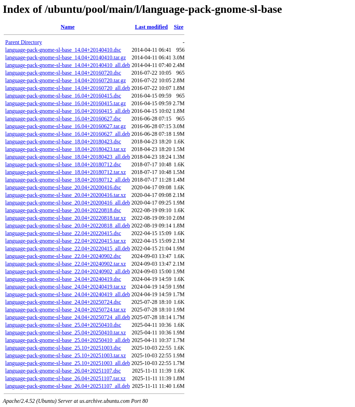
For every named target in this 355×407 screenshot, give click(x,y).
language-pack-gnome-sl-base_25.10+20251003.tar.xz (65, 355)
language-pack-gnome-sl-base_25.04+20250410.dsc (63, 325)
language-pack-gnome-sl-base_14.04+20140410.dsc (63, 50)
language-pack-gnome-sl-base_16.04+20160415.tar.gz (65, 103)
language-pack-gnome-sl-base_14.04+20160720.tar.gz (65, 80)
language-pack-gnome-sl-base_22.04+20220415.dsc (63, 233)
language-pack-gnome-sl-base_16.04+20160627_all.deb (67, 134)
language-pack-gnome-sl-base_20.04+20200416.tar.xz (65, 195)
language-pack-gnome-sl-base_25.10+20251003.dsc (63, 348)
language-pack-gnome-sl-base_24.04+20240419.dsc (63, 279)
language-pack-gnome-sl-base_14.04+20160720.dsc (63, 73)
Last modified (151, 27)
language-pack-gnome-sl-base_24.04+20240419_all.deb (67, 294)
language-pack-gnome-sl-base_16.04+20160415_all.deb (67, 111)
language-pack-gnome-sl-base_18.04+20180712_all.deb (67, 180)
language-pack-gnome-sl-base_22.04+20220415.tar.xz (65, 241)
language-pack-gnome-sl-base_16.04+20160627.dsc (63, 119)
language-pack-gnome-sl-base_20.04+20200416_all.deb (67, 203)
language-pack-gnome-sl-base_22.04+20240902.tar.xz (65, 264)
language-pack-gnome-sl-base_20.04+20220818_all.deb (67, 226)
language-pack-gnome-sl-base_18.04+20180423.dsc (63, 141)
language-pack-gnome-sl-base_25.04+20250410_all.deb (67, 340)
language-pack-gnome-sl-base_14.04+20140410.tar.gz (65, 57)
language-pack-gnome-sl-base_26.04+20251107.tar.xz (65, 378)
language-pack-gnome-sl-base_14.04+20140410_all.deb (67, 65)
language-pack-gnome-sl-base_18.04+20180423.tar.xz (65, 149)
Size (178, 27)
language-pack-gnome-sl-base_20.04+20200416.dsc (63, 187)
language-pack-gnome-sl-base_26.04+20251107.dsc (63, 371)
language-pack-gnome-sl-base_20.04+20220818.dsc (63, 210)
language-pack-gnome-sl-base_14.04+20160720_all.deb (67, 88)
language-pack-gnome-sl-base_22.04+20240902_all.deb (67, 271)
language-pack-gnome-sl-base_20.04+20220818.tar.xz (65, 218)
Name (68, 27)
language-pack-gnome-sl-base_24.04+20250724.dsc (63, 302)
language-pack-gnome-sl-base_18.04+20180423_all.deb (67, 157)
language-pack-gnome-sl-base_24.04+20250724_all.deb (67, 317)
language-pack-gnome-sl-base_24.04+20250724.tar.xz (65, 310)
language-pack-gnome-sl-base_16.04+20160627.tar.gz (65, 126)
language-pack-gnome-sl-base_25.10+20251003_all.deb (67, 363)
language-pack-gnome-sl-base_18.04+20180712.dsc (63, 164)
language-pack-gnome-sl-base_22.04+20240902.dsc (63, 256)
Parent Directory (23, 42)
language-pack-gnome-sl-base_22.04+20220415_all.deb (67, 248)
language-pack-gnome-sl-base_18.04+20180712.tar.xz (65, 172)
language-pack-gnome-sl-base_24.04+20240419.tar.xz (65, 287)
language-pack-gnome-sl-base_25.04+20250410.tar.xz (65, 332)
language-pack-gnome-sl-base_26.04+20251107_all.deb (67, 386)
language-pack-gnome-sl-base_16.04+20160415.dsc (63, 96)
